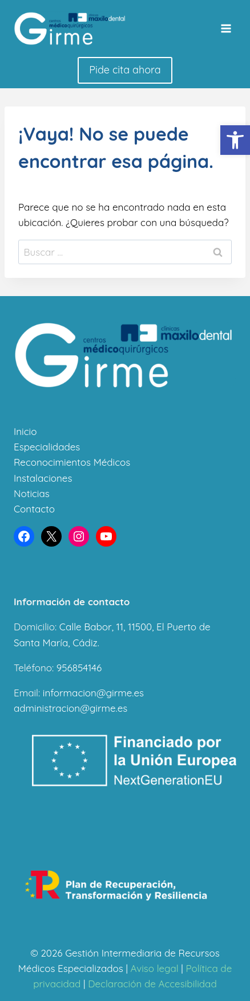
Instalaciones (43, 478)
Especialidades (47, 447)
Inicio (25, 431)
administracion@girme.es (70, 708)
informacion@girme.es (93, 693)
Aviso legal (155, 968)
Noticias (32, 493)
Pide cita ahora (124, 69)
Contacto (34, 509)
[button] (235, 140)
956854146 (79, 668)
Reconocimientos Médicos (72, 462)
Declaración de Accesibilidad (152, 984)
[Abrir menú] (225, 28)
